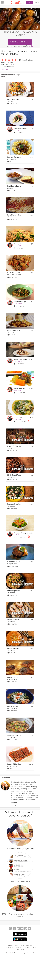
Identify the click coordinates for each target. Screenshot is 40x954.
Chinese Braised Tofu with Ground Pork (14, 735)
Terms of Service (25, 947)
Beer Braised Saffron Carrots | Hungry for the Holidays (14, 99)
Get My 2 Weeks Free (20, 42)
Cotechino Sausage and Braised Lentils (21, 128)
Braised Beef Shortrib (21, 388)
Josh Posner (18, 130)
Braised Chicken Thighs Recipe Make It (14, 677)
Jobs (20, 945)
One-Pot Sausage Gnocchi (21, 417)
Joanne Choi (18, 246)
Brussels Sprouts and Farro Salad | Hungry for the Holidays (14, 591)
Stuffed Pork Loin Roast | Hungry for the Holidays (14, 619)
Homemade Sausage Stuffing (14, 273)
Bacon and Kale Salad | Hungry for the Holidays (14, 504)
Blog (34, 947)
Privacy (16, 947)
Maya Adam (18, 390)
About (10, 945)
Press (16, 945)
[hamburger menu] (2, 2)
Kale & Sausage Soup (14, 706)
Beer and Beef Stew (14, 157)
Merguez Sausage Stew (21, 301)
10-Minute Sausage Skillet (21, 533)
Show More (5, 69)
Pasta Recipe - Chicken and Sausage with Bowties (14, 330)
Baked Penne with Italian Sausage (14, 215)
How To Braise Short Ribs (14, 562)
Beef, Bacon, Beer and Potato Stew (14, 186)
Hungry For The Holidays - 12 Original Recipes (14, 446)
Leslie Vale (17, 419)
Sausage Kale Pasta (20, 244)
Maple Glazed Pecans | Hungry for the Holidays (14, 475)
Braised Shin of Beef (20, 359)
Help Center (27, 945)
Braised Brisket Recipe (14, 764)
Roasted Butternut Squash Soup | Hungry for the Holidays (14, 648)
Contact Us (9, 947)
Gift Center (20, 949)
